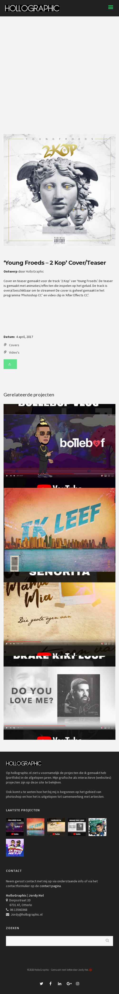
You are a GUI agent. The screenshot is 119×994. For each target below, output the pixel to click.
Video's (14, 352)
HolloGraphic (35, 271)
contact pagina (50, 886)
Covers (14, 345)
